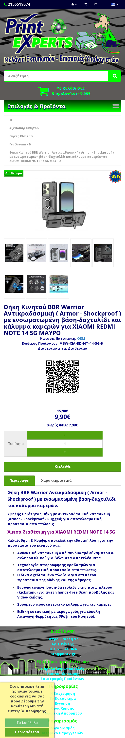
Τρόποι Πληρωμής (62, 673)
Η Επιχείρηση (62, 693)
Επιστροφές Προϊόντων (62, 678)
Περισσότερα (27, 732)
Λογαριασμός (62, 728)
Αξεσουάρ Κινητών (24, 128)
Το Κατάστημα (62, 698)
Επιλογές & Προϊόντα (36, 106)
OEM (81, 338)
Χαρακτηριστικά (56, 480)
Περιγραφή (19, 480)
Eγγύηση (62, 703)
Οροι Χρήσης (62, 708)
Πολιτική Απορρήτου (62, 713)
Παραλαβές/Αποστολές (62, 668)
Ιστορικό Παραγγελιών (62, 733)
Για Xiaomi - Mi (21, 144)
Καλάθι (62, 466)
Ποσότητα (16, 443)
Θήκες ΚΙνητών (21, 136)
